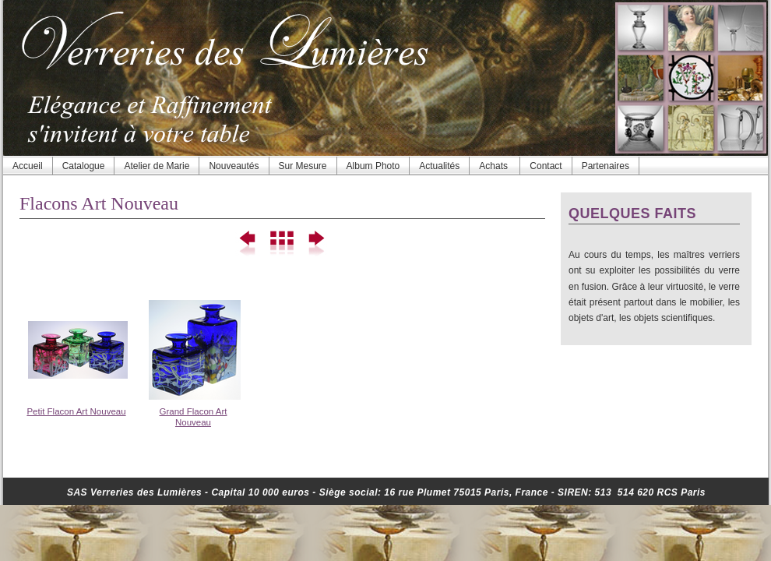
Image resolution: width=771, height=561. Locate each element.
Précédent (248, 244)
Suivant (315, 244)
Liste (282, 244)
